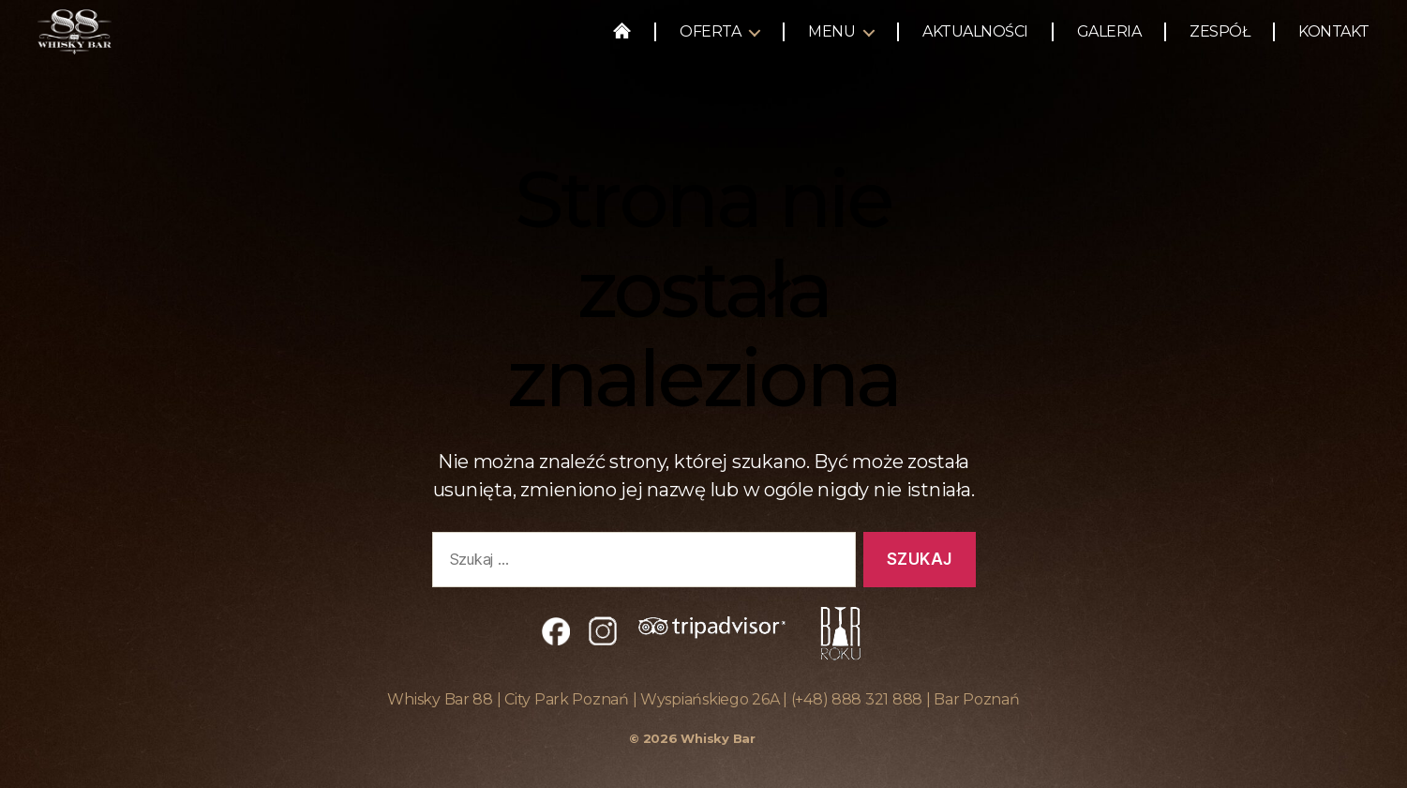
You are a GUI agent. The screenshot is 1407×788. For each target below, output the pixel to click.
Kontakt (1334, 40)
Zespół (1220, 40)
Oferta (710, 40)
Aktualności (975, 40)
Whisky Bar (718, 738)
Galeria (1109, 40)
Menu (831, 40)
